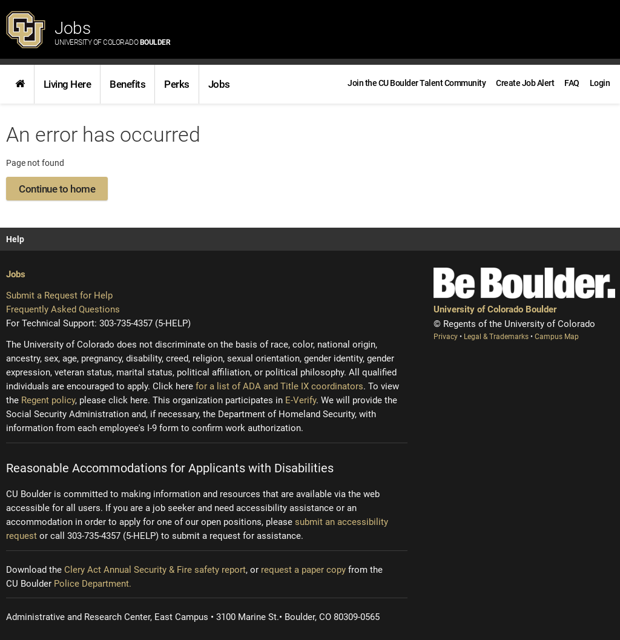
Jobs (112, 32)
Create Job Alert (525, 83)
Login (600, 83)
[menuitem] (600, 83)
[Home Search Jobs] (20, 84)
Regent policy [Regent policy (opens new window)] (48, 400)
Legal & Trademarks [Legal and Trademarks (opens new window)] (497, 336)
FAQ (571, 83)
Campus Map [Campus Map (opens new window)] (557, 336)
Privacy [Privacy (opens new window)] (447, 336)
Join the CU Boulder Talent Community (417, 83)
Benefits (127, 84)
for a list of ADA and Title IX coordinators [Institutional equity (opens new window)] (279, 386)
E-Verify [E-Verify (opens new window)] (300, 400)
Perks (177, 84)
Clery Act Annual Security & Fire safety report (155, 569)
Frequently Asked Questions (63, 309)
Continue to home (57, 189)
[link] (20, 84)
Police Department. (92, 583)
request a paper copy (303, 569)
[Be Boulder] (524, 283)
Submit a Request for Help (59, 295)
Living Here (67, 84)
